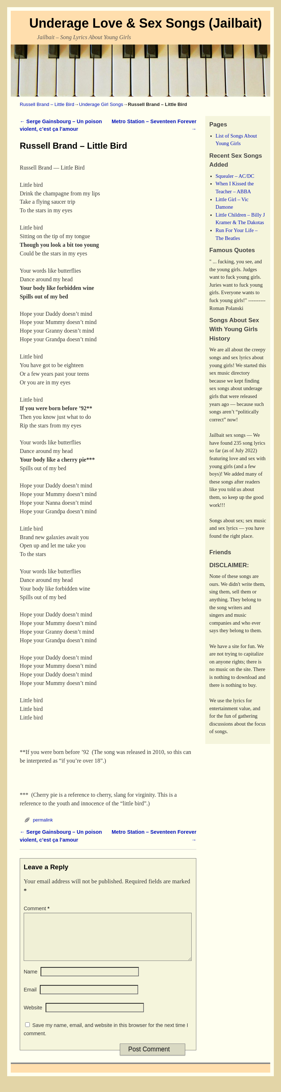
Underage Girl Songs (101, 104)
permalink (43, 820)
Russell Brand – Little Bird (47, 104)
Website (33, 1016)
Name (30, 980)
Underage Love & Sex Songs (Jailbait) (145, 23)
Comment (37, 908)
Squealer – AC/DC (235, 176)
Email (30, 998)
